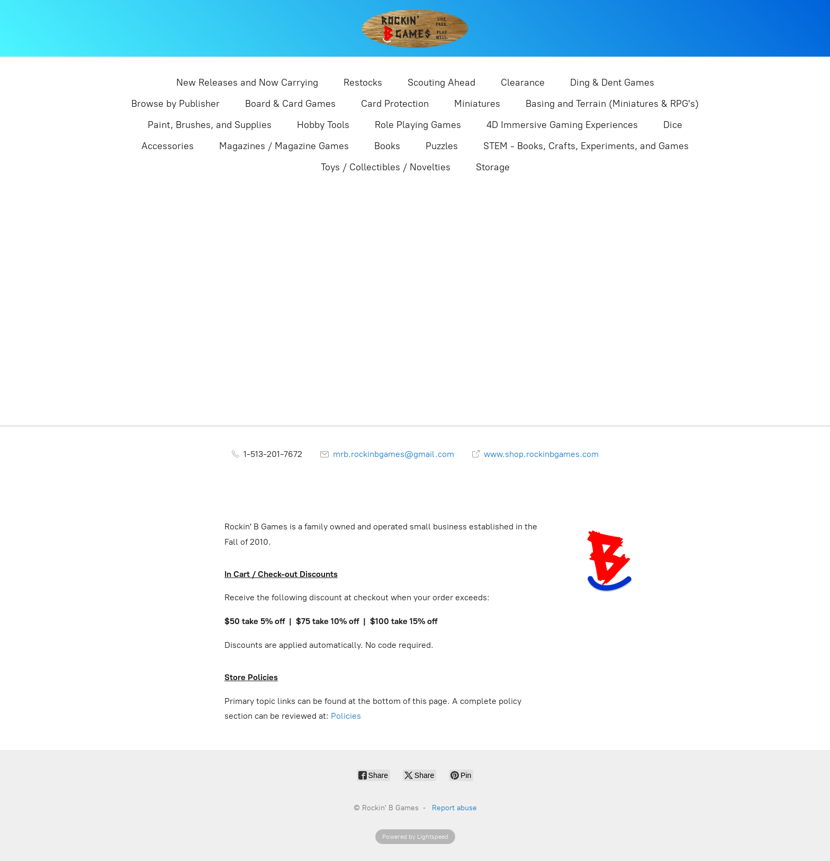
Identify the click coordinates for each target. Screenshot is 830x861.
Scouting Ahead (441, 82)
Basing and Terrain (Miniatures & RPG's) (612, 103)
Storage (493, 167)
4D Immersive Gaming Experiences (562, 125)
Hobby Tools (323, 125)
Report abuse (454, 807)
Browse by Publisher (175, 103)
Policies (346, 716)
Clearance (523, 82)
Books (387, 146)
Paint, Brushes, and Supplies (210, 125)
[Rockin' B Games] (415, 28)
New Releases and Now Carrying (247, 82)
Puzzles (442, 146)
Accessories (167, 146)
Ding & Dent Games (612, 82)
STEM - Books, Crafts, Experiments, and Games (586, 146)
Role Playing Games (418, 125)
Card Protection (395, 103)
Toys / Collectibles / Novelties (385, 167)
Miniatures (477, 103)
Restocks (363, 82)
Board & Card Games (290, 103)
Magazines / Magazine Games (284, 146)
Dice (672, 125)
